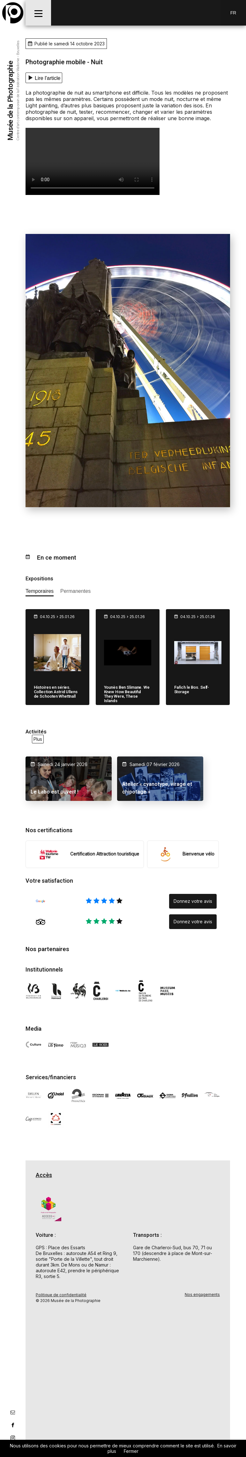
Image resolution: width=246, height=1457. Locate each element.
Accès (44, 1174)
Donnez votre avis (193, 900)
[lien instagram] (13, 1437)
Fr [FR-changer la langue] (233, 12)
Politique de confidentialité (61, 1294)
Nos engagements (202, 1293)
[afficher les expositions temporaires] (40, 592)
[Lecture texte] (44, 78)
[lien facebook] (13, 1425)
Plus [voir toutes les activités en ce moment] (38, 739)
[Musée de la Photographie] (13, 13)
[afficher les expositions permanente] (75, 592)
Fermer (131, 1451)
